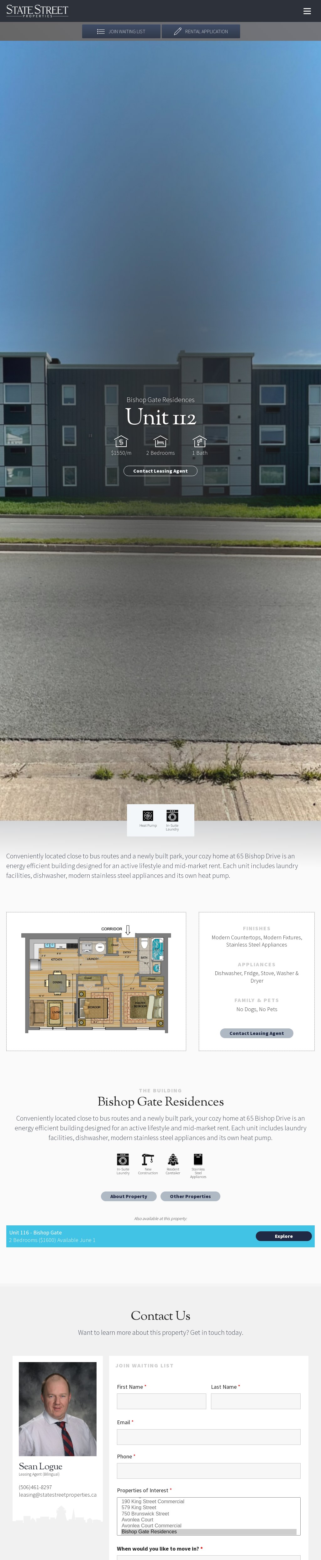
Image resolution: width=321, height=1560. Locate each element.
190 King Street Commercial (209, 1502)
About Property (128, 1196)
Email (125, 1422)
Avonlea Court (209, 1520)
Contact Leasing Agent (160, 471)
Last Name (225, 1386)
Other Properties (190, 1196)
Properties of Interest (144, 1490)
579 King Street (209, 1508)
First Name (132, 1386)
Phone (126, 1456)
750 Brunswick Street (209, 1514)
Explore (284, 1236)
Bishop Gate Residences (209, 1532)
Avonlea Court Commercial (209, 1526)
